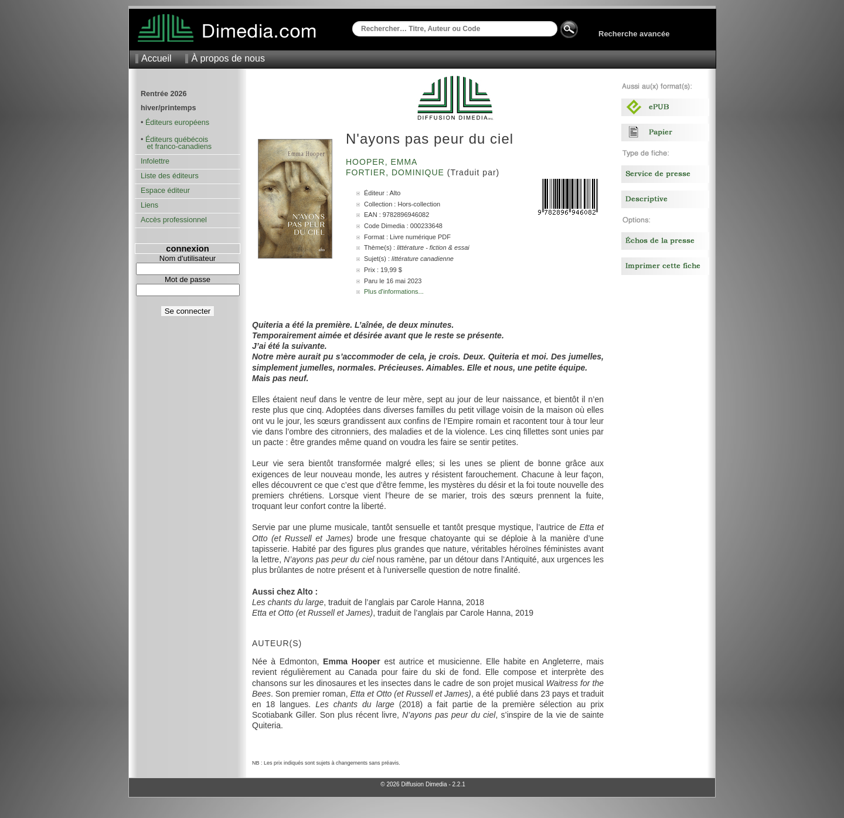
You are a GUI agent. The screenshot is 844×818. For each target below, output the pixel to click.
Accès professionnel (174, 220)
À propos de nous (227, 58)
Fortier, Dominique (396, 172)
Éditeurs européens (177, 122)
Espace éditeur (165, 190)
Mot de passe (187, 279)
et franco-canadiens (176, 146)
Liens (149, 205)
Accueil (156, 58)
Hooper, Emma (383, 162)
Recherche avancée (633, 33)
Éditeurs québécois (176, 139)
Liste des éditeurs (170, 176)
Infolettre (155, 161)
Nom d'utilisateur (187, 258)
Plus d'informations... (394, 291)
